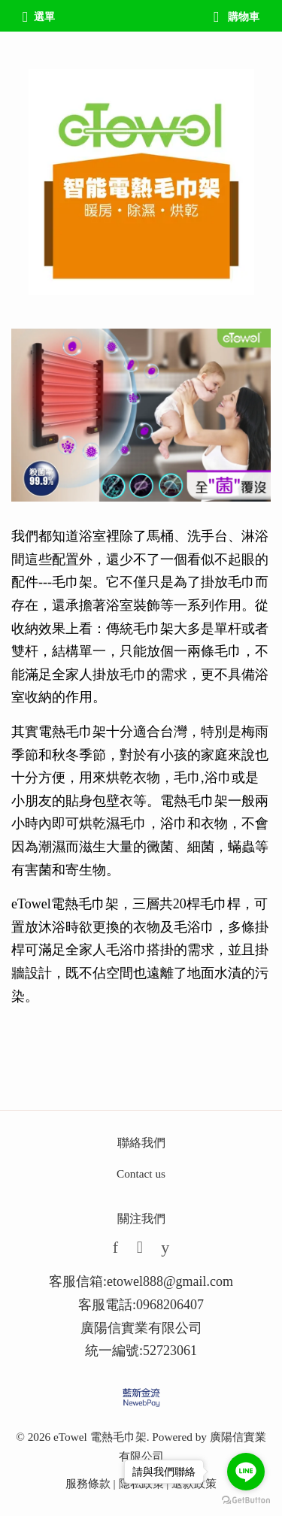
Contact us (141, 1173)
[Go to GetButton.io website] (246, 1500)
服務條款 (88, 1483)
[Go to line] (246, 1471)
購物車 (236, 17)
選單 (39, 17)
